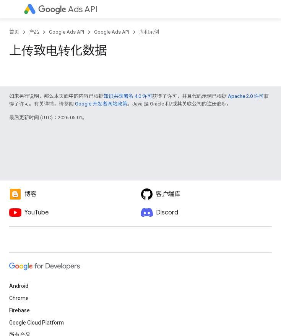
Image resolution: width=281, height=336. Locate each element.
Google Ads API (66, 32)
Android (18, 286)
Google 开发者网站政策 (101, 104)
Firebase (19, 310)
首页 (14, 32)
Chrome (19, 298)
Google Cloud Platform (36, 323)
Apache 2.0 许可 (246, 96)
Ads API (67, 9)
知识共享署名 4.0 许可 (128, 96)
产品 (34, 32)
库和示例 (149, 32)
